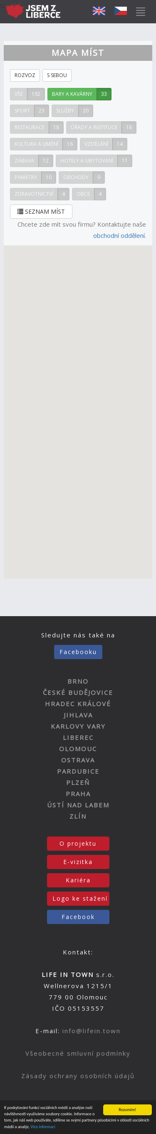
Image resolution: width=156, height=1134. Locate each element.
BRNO (78, 681)
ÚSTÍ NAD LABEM (78, 805)
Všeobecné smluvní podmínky (78, 1053)
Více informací (43, 1126)
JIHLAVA (78, 715)
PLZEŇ (78, 782)
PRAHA (78, 793)
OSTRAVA (78, 760)
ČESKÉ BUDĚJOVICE (78, 692)
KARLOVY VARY (78, 726)
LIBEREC (78, 737)
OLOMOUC (78, 748)
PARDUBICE (78, 771)
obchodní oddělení (119, 235)
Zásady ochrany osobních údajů (78, 1076)
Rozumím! (127, 1109)
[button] (62, 429)
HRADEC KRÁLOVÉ (78, 703)
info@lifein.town (91, 1031)
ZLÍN (78, 816)
